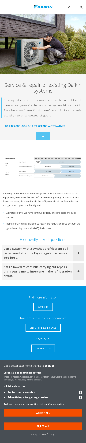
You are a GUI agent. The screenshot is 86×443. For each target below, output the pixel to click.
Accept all (43, 412)
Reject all (43, 426)
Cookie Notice (56, 404)
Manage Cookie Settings (43, 434)
